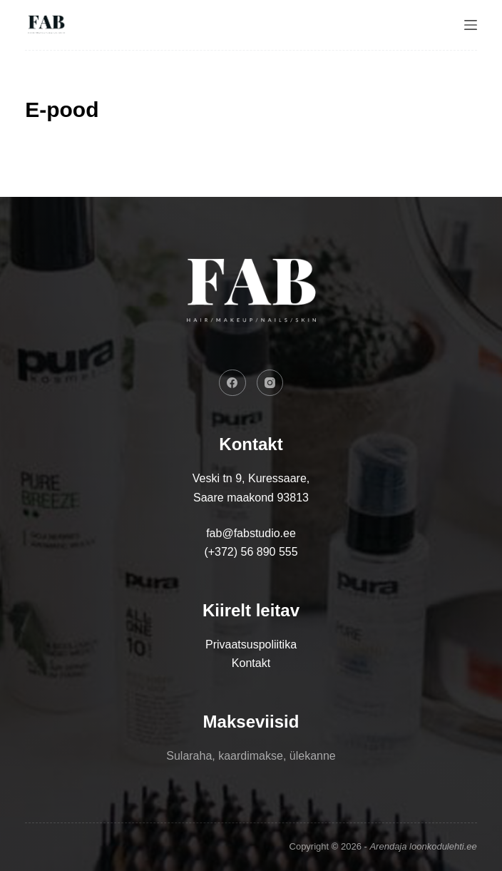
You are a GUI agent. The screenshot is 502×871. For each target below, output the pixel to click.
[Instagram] (270, 383)
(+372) (222, 552)
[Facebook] (232, 383)
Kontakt (251, 663)
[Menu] (470, 25)
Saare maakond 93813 (251, 497)
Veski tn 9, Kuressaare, (251, 478)
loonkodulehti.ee (443, 846)
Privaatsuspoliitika (251, 644)
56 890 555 (269, 552)
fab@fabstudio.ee (251, 533)
